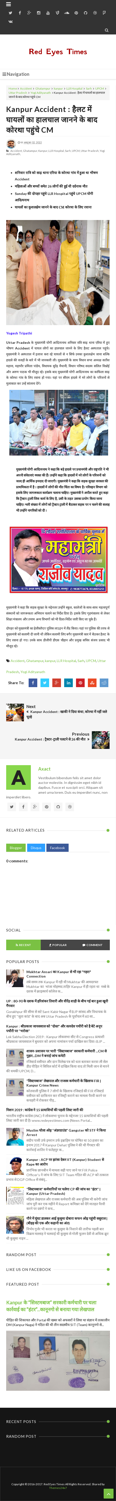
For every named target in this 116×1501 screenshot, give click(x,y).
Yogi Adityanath (41, 93)
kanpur (58, 88)
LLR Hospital (74, 88)
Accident (26, 88)
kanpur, (43, 150)
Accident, (16, 150)
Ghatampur (42, 88)
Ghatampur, (30, 150)
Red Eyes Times (58, 52)
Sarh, (68, 150)
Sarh (89, 88)
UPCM (99, 88)
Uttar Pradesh (18, 93)
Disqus (36, 848)
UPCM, (76, 150)
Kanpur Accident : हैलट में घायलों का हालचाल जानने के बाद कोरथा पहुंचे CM (51, 119)
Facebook (57, 848)
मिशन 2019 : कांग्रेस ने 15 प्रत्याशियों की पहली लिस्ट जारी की (44, 1110)
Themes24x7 (58, 1488)
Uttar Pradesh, (90, 150)
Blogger (16, 848)
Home (13, 88)
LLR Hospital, (56, 150)
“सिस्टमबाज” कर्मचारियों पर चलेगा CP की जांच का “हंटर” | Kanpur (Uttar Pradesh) (63, 1191)
